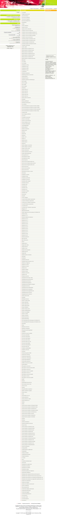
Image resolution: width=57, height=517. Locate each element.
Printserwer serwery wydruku (26, 333)
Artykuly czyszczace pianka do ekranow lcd (29, 33)
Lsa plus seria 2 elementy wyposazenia (28, 202)
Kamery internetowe (25, 150)
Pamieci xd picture (24, 315)
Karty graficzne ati (24, 154)
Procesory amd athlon (25, 334)
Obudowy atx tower (25, 266)
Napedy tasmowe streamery (26, 254)
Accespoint (23, 12)
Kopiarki (23, 195)
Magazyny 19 (24, 208)
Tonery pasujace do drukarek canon (27, 426)
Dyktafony (23, 87)
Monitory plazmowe (25, 236)
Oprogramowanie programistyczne (27, 290)
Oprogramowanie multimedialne (27, 287)
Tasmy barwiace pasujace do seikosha (28, 416)
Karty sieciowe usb (24, 169)
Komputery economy (25, 174)
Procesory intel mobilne (25, 343)
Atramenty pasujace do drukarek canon (28, 38)
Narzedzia (23, 256)
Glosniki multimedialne (25, 123)
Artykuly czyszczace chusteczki (27, 30)
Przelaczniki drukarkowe (25, 359)
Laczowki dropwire (25, 498)
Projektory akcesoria (25, 349)
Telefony (23, 420)
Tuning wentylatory (25, 456)
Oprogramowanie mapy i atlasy (27, 277)
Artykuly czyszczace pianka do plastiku (28, 35)
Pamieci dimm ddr (24, 302)
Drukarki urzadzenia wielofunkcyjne (27, 79)
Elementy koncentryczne (25, 102)
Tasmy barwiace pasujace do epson (27, 413)
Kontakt (19, 503)
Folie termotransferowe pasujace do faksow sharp (30, 110)
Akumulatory (23, 22)
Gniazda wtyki (24, 112)
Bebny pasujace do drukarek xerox (27, 48)
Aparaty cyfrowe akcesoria (26, 28)
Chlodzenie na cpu (24, 66)
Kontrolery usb (24, 192)
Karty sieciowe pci (24, 166)
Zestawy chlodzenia (25, 485)
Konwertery (23, 194)
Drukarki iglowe (24, 76)
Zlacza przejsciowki (25, 487)
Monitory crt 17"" (24, 215)
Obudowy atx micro (25, 264)
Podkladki (23, 331)
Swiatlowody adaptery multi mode (27, 488)
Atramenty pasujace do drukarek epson (28, 40)
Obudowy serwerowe (25, 272)
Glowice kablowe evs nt (25, 122)
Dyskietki (23, 99)
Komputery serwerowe (25, 179)
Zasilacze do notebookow (26, 480)
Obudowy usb (24, 274)
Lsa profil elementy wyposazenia (27, 204)
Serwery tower (24, 385)
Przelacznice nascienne (25, 354)
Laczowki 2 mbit (24, 497)
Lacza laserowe (24, 495)
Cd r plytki (23, 61)
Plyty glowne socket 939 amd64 (27, 374)
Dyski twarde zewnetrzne (26, 97)
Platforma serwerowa (25, 326)
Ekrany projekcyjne (25, 100)
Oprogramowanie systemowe (26, 294)
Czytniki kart (23, 71)
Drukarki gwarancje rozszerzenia (27, 74)
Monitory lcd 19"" (24, 222)
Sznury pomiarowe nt (25, 400)
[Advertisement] (51, 32)
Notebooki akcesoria (25, 259)
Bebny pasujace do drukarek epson (27, 50)
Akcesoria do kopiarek (25, 19)
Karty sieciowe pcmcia (25, 168)
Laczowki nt (23, 500)
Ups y (22, 459)
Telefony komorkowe (25, 421)
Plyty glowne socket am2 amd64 (27, 377)
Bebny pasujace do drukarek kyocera (28, 53)
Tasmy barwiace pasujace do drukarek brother (29, 405)
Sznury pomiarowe (24, 397)
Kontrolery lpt (24, 186)
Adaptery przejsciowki (25, 14)
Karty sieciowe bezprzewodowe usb (27, 164)
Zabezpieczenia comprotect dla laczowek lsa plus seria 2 (31, 475)
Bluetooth (23, 59)
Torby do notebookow (25, 446)
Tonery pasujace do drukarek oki (27, 436)
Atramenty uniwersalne (25, 45)
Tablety (23, 402)
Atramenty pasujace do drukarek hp (27, 41)
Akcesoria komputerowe (25, 20)
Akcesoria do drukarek (25, 17)
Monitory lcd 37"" (24, 231)
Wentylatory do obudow (25, 467)
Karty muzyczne (24, 159)
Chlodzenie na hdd (24, 68)
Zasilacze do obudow (25, 482)
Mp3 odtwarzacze (24, 240)
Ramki (22, 379)
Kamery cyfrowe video (25, 148)
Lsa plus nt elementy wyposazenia (27, 200)
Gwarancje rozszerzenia (25, 117)
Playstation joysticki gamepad (26, 330)
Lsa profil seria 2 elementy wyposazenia (28, 207)
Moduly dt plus (24, 213)
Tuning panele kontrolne (25, 454)
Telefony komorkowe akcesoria (27, 423)
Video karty (23, 462)
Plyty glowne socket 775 (25, 372)
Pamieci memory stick (25, 308)
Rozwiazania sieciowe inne (26, 384)
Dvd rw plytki (24, 86)
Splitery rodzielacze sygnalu (26, 390)
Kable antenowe (24, 127)
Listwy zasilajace (24, 197)
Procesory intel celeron (25, 339)
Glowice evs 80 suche (25, 118)
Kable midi (23, 133)
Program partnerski (25, 503)
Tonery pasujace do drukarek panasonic (28, 438)
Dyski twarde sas (24, 92)
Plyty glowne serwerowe (25, 366)
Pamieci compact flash (25, 300)
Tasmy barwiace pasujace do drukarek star (28, 411)
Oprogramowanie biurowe (26, 280)
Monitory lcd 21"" (24, 225)
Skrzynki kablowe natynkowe (26, 388)
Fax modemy (23, 104)
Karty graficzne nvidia (25, 158)
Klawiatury (23, 172)
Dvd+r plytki (23, 81)
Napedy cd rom (24, 248)
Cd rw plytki (23, 63)
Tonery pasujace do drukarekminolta (27, 444)
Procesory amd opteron (25, 336)
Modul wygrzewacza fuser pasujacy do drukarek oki (30, 212)
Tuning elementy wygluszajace (27, 449)
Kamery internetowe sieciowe (26, 151)
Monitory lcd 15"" (24, 218)
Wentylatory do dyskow (25, 465)
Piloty (22, 325)
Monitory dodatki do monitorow (27, 217)
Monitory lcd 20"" (24, 223)
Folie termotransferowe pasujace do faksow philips (30, 105)
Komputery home (24, 176)
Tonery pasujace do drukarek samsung (28, 441)
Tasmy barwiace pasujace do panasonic (28, 415)
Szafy (22, 393)
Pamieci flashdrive (24, 307)
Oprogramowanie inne (25, 285)
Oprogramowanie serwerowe (26, 292)
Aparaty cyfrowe (24, 27)
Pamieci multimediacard (25, 310)
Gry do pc (23, 115)
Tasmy (22, 403)
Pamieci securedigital (25, 312)
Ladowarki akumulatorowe (26, 493)
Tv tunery (23, 457)
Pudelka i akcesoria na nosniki (26, 362)
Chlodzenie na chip (25, 64)
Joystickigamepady (24, 125)
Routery (23, 380)
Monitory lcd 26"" (24, 228)
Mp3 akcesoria (24, 238)
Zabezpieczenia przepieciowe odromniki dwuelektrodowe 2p (32, 477)
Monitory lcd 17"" (24, 220)
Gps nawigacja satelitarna (26, 114)
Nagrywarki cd (24, 243)
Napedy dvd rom (24, 251)
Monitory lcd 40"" (24, 233)
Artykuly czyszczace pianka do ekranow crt (29, 32)
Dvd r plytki (23, 84)
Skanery (23, 387)
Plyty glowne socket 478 (25, 369)
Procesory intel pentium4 (26, 344)
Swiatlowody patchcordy (25, 490)
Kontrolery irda (24, 184)
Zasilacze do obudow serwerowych (27, 483)
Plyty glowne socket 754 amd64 (27, 370)
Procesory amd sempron (25, 338)
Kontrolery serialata (25, 190)
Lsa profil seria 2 (24, 205)
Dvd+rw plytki (24, 82)
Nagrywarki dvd (24, 246)
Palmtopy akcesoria (25, 298)
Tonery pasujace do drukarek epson (27, 429)
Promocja (23, 351)
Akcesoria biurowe (24, 15)
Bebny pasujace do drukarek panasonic (28, 58)
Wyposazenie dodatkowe (25, 472)
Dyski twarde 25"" (24, 89)
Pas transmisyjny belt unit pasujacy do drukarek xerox (30, 321)
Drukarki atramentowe (25, 73)
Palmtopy (23, 297)
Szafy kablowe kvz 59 (25, 395)
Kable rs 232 (23, 136)
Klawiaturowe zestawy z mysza (27, 171)
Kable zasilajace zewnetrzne (26, 146)
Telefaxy (23, 418)
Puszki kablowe (24, 364)
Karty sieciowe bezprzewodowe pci (27, 161)
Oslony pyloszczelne (25, 295)
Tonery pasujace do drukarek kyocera (28, 433)
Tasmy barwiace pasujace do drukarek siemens (29, 410)
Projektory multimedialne (26, 348)
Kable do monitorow (25, 128)
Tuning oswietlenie (24, 452)
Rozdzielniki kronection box (26, 382)
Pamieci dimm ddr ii (25, 303)
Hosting (32, 503)
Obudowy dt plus (24, 271)
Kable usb (23, 143)
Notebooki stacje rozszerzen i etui (27, 261)
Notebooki (23, 258)
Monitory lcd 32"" (24, 230)
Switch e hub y (24, 392)
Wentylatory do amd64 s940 (26, 464)
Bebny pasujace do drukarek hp (27, 51)
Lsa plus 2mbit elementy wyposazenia (28, 199)
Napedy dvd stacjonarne (25, 249)
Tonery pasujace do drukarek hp (27, 431)
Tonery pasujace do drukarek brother (27, 428)
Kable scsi (23, 138)
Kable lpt (23, 132)
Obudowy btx (24, 267)
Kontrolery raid (24, 187)
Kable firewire (24, 130)
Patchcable (23, 323)
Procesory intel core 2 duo (26, 341)
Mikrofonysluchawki (25, 210)
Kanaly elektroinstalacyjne (26, 153)
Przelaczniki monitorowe (25, 361)
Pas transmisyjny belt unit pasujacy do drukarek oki (30, 320)
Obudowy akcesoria (25, 276)
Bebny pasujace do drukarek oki (27, 56)
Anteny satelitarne (24, 25)
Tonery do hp (24, 424)
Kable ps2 (23, 135)
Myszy (22, 241)
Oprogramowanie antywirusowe (27, 279)
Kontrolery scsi (24, 189)
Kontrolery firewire (25, 182)
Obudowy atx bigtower (25, 262)
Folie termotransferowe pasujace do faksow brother (30, 107)
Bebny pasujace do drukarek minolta (27, 55)
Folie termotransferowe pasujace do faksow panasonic (30, 109)
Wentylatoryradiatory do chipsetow (27, 470)
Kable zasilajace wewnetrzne (26, 145)
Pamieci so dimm (24, 313)
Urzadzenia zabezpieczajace (26, 460)
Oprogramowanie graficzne (26, 282)
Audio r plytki (24, 46)
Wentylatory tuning (24, 469)
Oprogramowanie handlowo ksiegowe (28, 284)
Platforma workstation (25, 328)
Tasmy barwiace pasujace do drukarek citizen (29, 406)
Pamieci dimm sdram (25, 305)
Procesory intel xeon (25, 346)
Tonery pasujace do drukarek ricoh (27, 439)
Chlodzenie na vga (24, 69)
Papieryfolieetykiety (25, 318)
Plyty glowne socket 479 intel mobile (28, 367)
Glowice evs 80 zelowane (26, 120)
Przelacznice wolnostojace (26, 357)
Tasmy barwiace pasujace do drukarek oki (28, 408)
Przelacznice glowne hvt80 (26, 352)
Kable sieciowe (24, 140)
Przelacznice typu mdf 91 (26, 356)
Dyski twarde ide (24, 91)
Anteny (22, 23)
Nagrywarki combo (25, 244)
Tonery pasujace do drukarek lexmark (28, 434)
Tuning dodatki (24, 447)
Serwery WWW (28, 511)
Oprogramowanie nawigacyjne (26, 289)
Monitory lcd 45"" (24, 235)
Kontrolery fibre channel (25, 181)
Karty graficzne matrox (25, 156)
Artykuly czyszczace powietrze (27, 37)
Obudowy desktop (24, 269)
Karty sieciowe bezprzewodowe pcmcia (28, 163)
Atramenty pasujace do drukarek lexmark (28, 43)
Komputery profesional (25, 177)
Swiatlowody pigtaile (25, 492)
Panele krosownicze (25, 316)
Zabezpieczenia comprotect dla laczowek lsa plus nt (30, 474)
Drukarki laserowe (24, 77)
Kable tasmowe (24, 141)
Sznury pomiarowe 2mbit (26, 398)
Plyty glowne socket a (25, 375)
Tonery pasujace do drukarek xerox (27, 442)
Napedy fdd (23, 253)
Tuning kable (23, 451)
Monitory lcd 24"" (24, 226)
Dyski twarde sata (24, 94)
